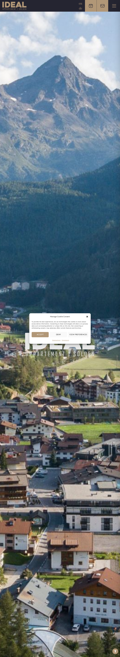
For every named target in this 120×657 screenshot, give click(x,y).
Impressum (65, 340)
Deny (58, 335)
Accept (40, 335)
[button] (87, 317)
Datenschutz (56, 340)
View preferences (78, 335)
